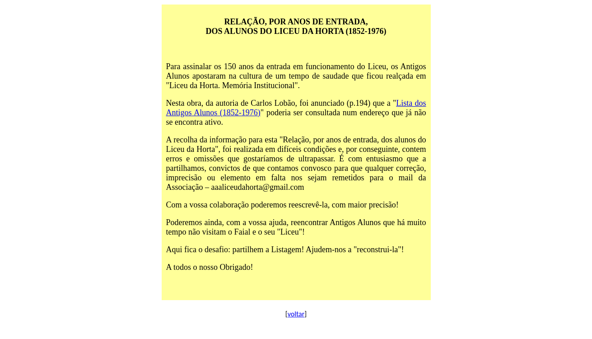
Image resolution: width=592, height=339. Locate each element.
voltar (296, 314)
